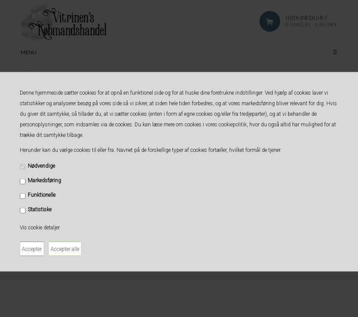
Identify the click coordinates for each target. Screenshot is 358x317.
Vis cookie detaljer (40, 228)
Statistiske (39, 209)
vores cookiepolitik (226, 125)
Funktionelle (41, 195)
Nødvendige (41, 166)
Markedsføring (44, 180)
